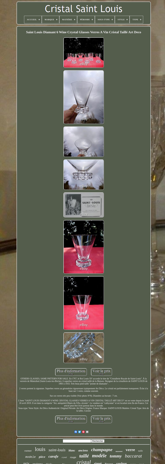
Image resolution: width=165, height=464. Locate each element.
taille (140, 451)
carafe (53, 456)
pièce (42, 456)
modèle (99, 455)
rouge (73, 457)
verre (130, 449)
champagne (102, 449)
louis (40, 449)
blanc (72, 450)
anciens (83, 450)
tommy (116, 456)
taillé (84, 455)
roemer (28, 450)
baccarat (133, 455)
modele (30, 457)
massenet (119, 451)
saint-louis (57, 450)
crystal (64, 457)
